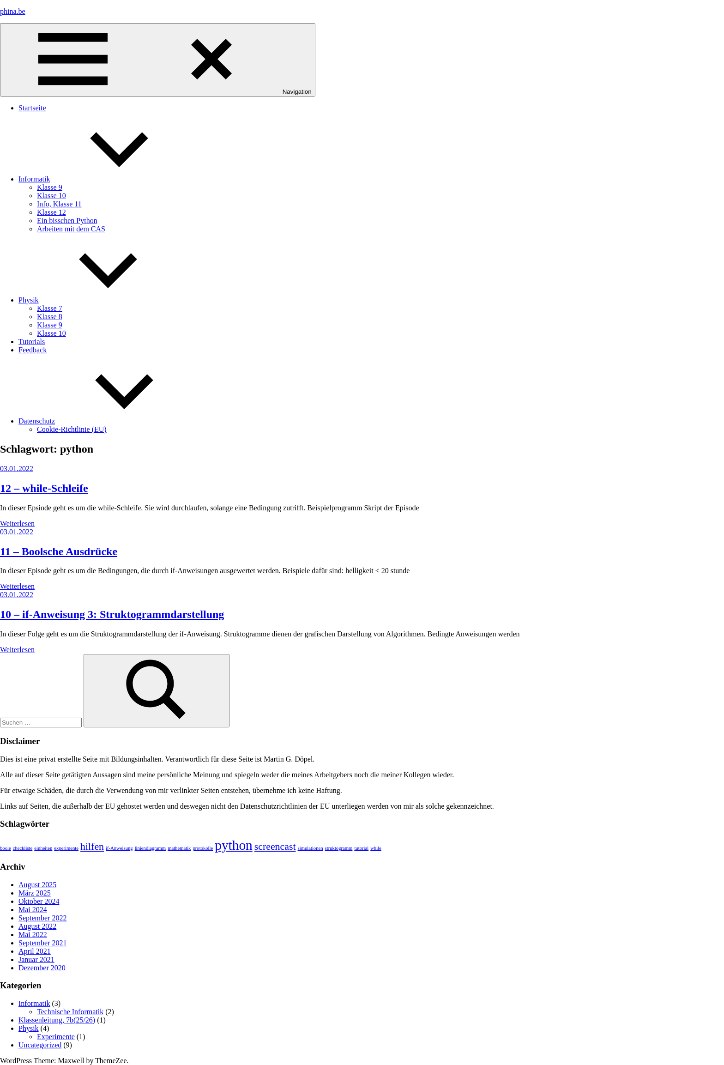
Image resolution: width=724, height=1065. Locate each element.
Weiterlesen (17, 523)
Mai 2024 (32, 910)
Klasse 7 (49, 308)
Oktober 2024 (38, 901)
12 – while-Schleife (44, 488)
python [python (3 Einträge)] (233, 845)
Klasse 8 (49, 317)
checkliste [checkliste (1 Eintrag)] (23, 848)
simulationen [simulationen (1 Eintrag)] (310, 848)
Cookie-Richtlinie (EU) (72, 429)
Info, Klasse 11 (59, 204)
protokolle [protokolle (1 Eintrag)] (203, 848)
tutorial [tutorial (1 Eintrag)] (361, 848)
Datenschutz (105, 421)
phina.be (12, 11)
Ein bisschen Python (67, 220)
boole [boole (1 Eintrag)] (5, 848)
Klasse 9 (49, 187)
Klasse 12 (51, 212)
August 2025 (37, 885)
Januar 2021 (36, 959)
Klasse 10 (51, 196)
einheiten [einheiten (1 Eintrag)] (43, 848)
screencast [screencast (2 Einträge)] (275, 846)
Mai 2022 (32, 934)
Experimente (56, 1037)
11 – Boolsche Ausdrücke (58, 551)
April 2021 (34, 951)
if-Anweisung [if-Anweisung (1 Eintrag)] (119, 848)
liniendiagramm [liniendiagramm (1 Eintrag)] (150, 848)
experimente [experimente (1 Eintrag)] (66, 848)
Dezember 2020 (42, 968)
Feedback (32, 350)
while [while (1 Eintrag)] (375, 848)
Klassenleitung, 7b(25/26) (56, 1020)
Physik (97, 300)
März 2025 (34, 893)
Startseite (32, 108)
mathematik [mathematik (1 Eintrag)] (179, 848)
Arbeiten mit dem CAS (71, 229)
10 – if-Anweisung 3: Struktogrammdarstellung (112, 614)
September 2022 (42, 918)
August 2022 (37, 926)
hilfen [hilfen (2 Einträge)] (92, 846)
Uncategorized (39, 1045)
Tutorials (31, 341)
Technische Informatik (70, 1012)
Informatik (103, 179)
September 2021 (42, 943)
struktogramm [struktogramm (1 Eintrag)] (339, 848)
